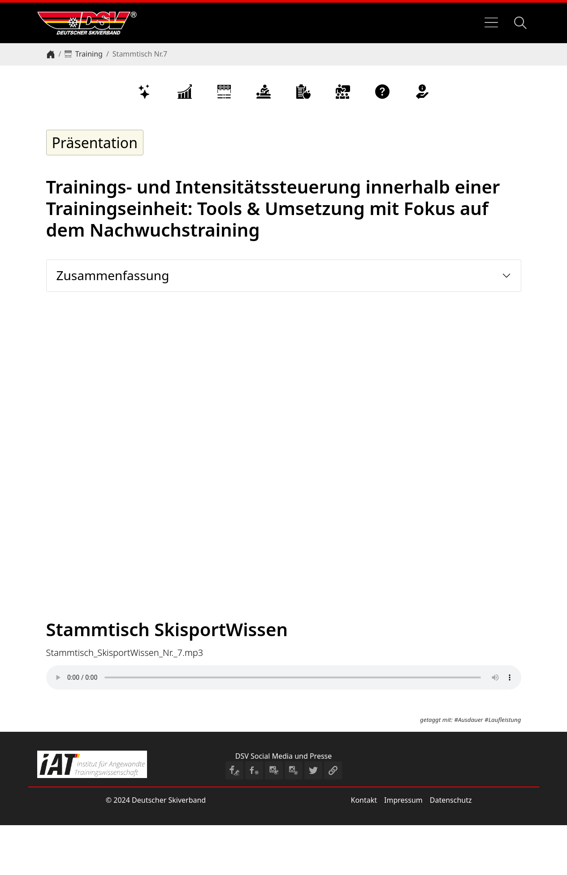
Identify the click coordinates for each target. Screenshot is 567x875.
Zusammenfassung (112, 275)
